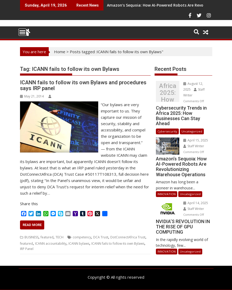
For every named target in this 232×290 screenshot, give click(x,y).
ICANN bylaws (78, 243)
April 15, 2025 (195, 140)
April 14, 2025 (195, 203)
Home (59, 51)
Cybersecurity (167, 131)
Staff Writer (193, 146)
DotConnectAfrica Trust (127, 237)
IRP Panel (26, 249)
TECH (59, 237)
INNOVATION (166, 194)
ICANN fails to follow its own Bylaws (117, 243)
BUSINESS (31, 237)
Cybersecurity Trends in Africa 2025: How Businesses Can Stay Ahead (167, 93)
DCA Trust (100, 237)
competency (82, 237)
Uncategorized (191, 131)
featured (47, 237)
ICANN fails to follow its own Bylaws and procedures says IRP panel (83, 85)
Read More (32, 225)
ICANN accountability (50, 243)
